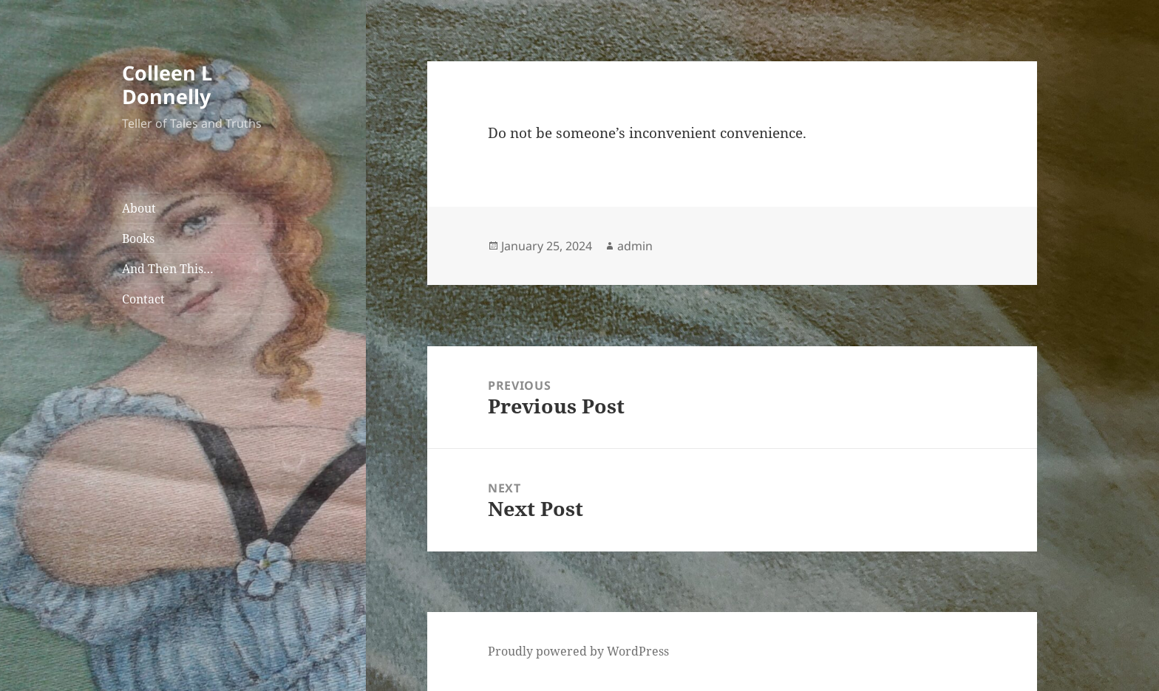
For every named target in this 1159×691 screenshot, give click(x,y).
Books (138, 238)
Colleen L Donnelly (167, 84)
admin (635, 246)
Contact (143, 299)
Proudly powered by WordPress (578, 651)
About (139, 208)
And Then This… (168, 269)
